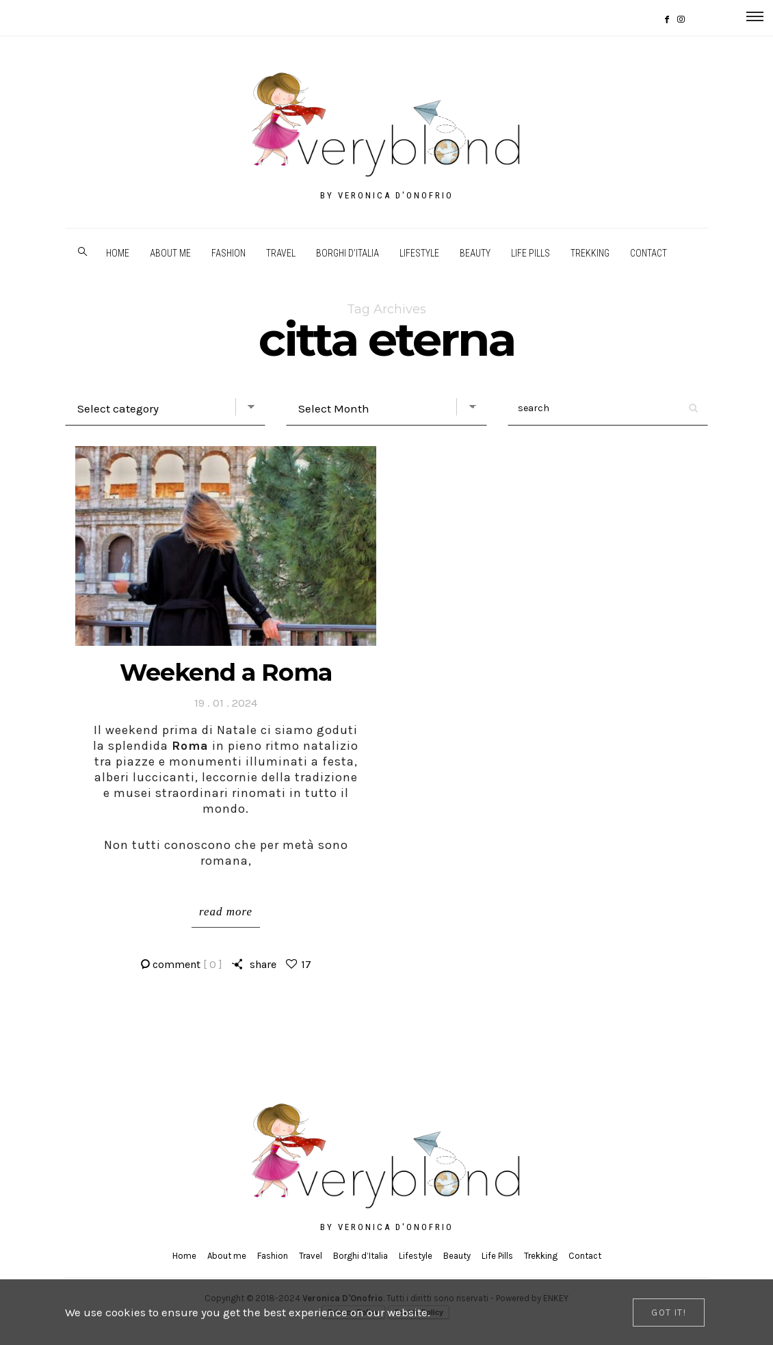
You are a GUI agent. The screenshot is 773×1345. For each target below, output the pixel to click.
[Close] (669, 1312)
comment (187, 964)
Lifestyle (419, 253)
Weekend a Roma (226, 672)
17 (306, 964)
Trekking (590, 253)
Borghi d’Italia (347, 253)
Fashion (228, 253)
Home (117, 253)
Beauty (475, 253)
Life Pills (530, 253)
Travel (281, 253)
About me (170, 253)
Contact (648, 253)
